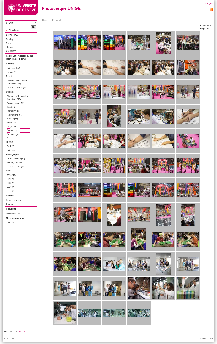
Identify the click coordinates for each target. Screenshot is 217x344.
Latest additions (13, 213)
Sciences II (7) (13, 68)
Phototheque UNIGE (61, 8)
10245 (22, 331)
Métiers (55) (12, 119)
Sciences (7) (12, 150)
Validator (202, 338)
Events (9, 43)
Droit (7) (10, 146)
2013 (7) (11, 187)
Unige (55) (11, 126)
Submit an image (13, 200)
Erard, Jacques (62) (16, 159)
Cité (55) (11, 107)
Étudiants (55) (13, 134)
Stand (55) (11, 123)
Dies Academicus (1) (16, 87)
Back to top (9, 338)
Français (209, 3)
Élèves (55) (12, 130)
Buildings (10, 39)
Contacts (10, 222)
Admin (210, 338)
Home (45, 20)
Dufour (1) (11, 72)
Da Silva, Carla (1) (15, 166)
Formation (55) (13, 111)
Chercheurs (12, 30)
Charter (9, 204)
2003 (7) (11, 183)
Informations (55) (14, 115)
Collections (11, 51)
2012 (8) (11, 179)
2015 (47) (11, 175)
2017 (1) (11, 191)
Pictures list (57, 20)
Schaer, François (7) (16, 162)
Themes (9, 47)
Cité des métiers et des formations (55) (17, 82)
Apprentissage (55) (15, 103)
